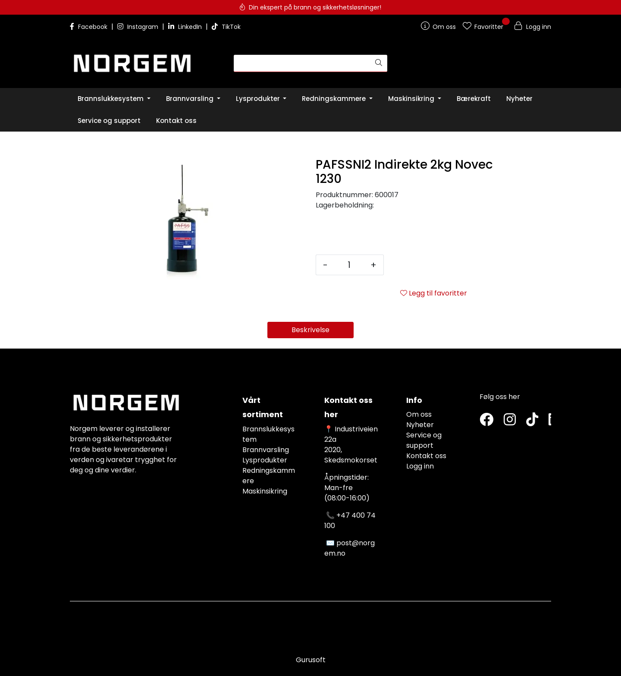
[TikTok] (532, 420)
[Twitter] (486, 420)
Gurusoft (311, 660)
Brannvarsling (265, 450)
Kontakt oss (426, 456)
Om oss (419, 414)
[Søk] (302, 63)
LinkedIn (186, 26)
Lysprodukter (264, 460)
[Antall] (349, 265)
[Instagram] (510, 420)
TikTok (226, 26)
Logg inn (420, 466)
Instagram (138, 26)
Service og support (424, 440)
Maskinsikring (264, 491)
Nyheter (420, 425)
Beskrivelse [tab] (310, 330)
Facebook (89, 26)
